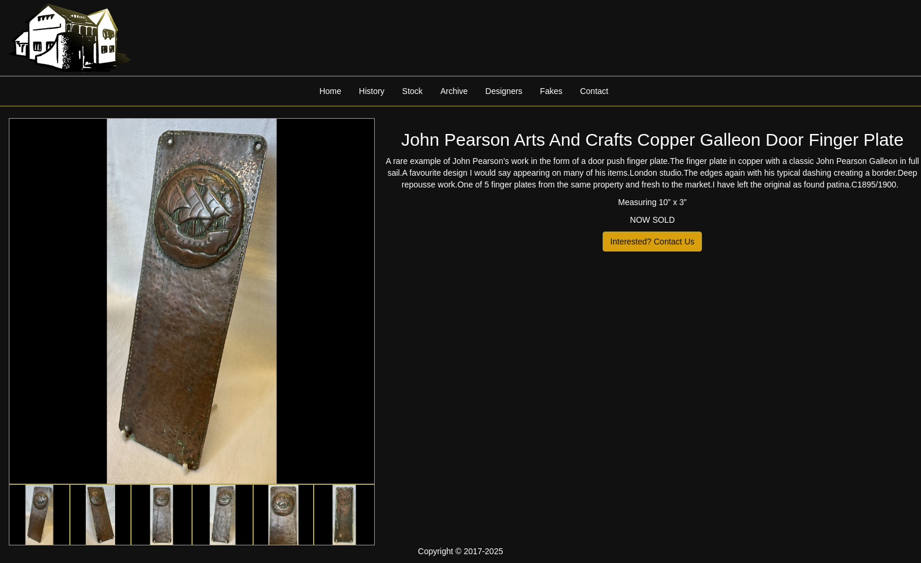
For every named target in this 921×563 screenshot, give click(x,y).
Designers (503, 91)
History (372, 91)
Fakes (551, 91)
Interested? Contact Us (652, 241)
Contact (594, 91)
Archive (454, 91)
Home (330, 91)
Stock (412, 91)
